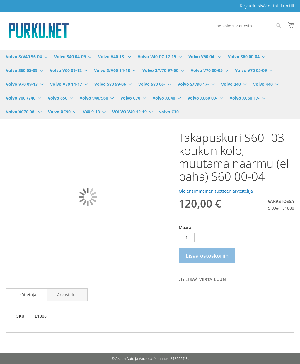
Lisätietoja (26, 294)
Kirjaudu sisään (255, 6)
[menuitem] (25, 56)
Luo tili (287, 6)
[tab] (26, 294)
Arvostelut (67, 294)
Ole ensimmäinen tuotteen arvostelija (216, 191)
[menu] (150, 84)
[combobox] (247, 25)
